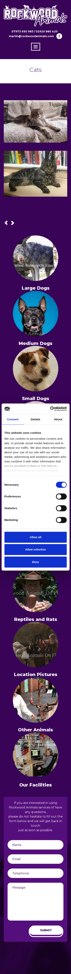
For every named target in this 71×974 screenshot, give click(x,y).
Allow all (35, 537)
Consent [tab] (13, 419)
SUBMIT (46, 930)
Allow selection (35, 549)
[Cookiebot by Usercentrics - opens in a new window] (50, 408)
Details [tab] (35, 419)
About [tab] (58, 419)
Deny (35, 562)
